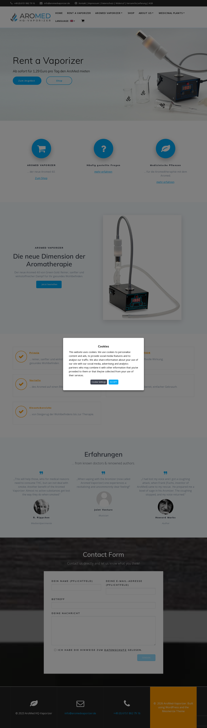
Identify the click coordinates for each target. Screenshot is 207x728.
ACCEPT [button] (113, 382)
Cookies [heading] (103, 346)
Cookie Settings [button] (99, 382)
